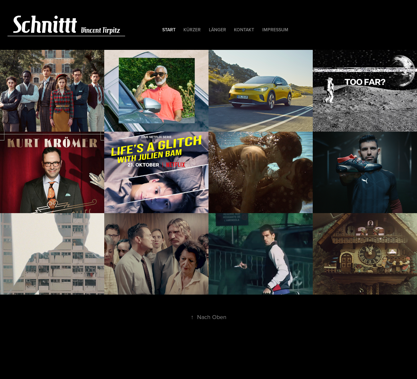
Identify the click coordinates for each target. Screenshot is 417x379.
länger (217, 29)
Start (169, 29)
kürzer (192, 29)
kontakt (244, 29)
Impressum (275, 29)
